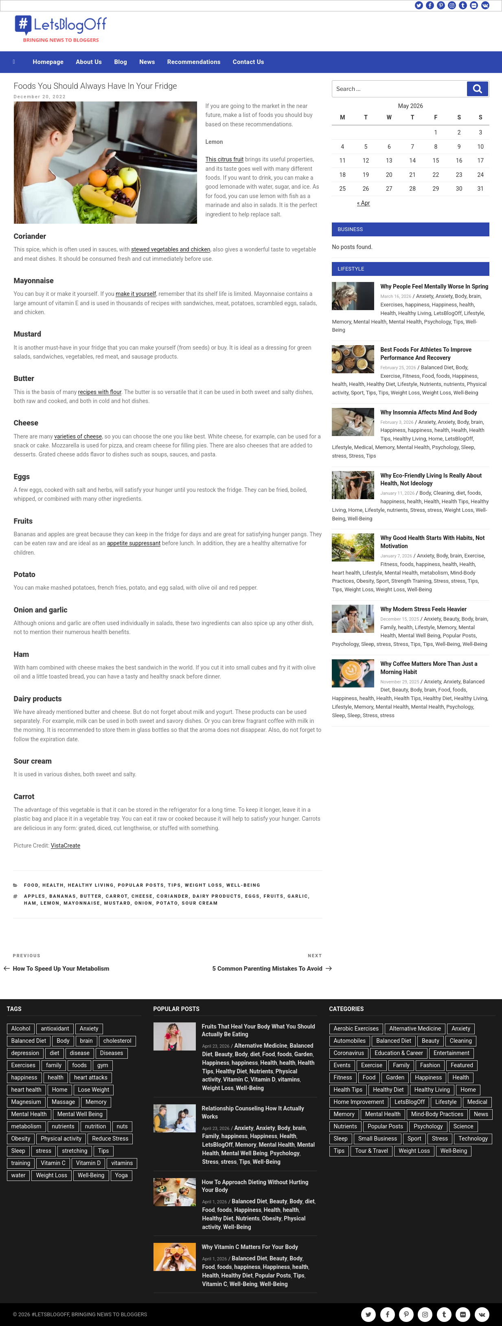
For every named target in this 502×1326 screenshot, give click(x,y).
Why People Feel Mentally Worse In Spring (434, 286)
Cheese (142, 896)
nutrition (95, 1126)
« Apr (363, 203)
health (466, 305)
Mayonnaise (82, 903)
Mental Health (369, 322)
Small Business (377, 1138)
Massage (63, 1102)
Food (31, 885)
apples (35, 896)
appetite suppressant (133, 543)
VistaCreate (66, 845)
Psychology (437, 322)
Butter (91, 896)
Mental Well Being (419, 635)
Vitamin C (53, 1163)
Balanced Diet (437, 367)
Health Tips (455, 501)
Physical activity (61, 1138)
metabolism (434, 573)
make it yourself (136, 294)
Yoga (121, 1175)
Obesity (365, 581)
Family (387, 627)
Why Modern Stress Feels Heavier (423, 609)
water (18, 1175)
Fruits (274, 896)
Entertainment (451, 1053)
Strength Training (411, 581)
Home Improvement (359, 1102)
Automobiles (350, 1040)
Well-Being (243, 885)
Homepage (48, 62)
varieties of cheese (78, 436)
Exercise (390, 376)
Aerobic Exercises (356, 1028)
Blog (120, 62)
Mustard (117, 903)
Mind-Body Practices (437, 1114)
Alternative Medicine (260, 1045)
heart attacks (90, 1077)
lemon (50, 903)
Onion (143, 903)
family (53, 1065)
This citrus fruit (225, 159)
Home (435, 439)
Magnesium (26, 1102)
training (21, 1163)
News (147, 62)
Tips (174, 885)
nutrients (454, 384)
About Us (89, 62)
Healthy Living (91, 885)
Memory (341, 322)
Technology (473, 1138)
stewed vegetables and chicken (170, 249)
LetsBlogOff (448, 313)
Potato (167, 903)
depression (25, 1053)
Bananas (62, 896)
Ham (30, 903)
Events (342, 1065)
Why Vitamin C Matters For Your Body (250, 1247)
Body (460, 296)
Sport (357, 393)
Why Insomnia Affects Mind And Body (428, 412)
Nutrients (430, 384)
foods (443, 376)
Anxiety (424, 296)
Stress (356, 456)
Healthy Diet (381, 384)
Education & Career (399, 1053)
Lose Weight (94, 1089)
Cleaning (443, 493)
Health (53, 885)
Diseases (111, 1053)
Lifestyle (474, 313)
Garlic (297, 896)
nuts (122, 1126)
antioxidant (55, 1028)
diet (460, 493)
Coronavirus (349, 1053)
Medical (363, 447)
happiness (417, 305)
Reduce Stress (110, 1138)
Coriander (173, 896)
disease (80, 1053)
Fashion (430, 1065)
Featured (462, 1065)
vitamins (122, 1163)
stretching (74, 1151)
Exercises (391, 305)
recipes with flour (99, 392)
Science (464, 1126)
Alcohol (21, 1028)
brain (474, 296)
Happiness (444, 305)
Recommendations (194, 62)
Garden (303, 1054)
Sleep (467, 447)
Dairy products (217, 896)
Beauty (451, 619)
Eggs (252, 896)
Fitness (411, 376)
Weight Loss (203, 885)
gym (102, 1065)
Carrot (117, 896)
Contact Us (248, 62)
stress (339, 456)
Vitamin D (88, 1163)
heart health (346, 573)
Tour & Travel (371, 1151)
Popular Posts (141, 885)
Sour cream (200, 903)
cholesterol (117, 1040)
